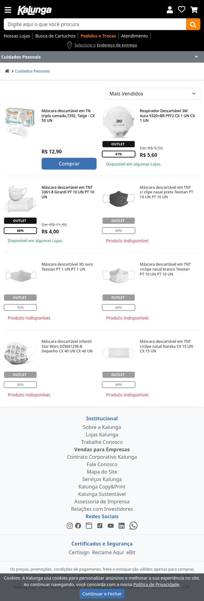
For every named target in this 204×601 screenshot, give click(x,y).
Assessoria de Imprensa (102, 501)
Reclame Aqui (108, 552)
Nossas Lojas (17, 36)
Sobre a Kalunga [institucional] (102, 427)
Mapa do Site (102, 471)
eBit (130, 552)
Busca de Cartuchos (55, 36)
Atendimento (134, 36)
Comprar (69, 163)
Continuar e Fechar (102, 594)
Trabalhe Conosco (102, 442)
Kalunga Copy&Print (102, 486)
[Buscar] (193, 24)
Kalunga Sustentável (102, 494)
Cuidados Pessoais (32, 71)
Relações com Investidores (102, 509)
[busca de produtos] (95, 24)
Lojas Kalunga (102, 434)
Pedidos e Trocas (98, 36)
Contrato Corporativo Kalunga (102, 456)
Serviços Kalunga (102, 479)
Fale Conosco (102, 464)
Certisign (79, 552)
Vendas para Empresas (102, 449)
